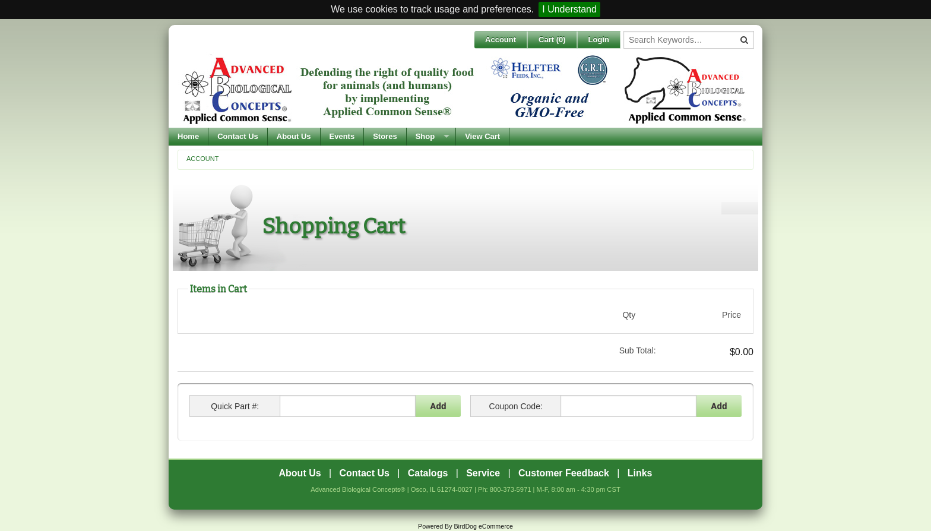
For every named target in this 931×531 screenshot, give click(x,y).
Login (598, 39)
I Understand (569, 9)
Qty (628, 315)
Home (188, 136)
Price (731, 315)
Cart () (552, 39)
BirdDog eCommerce (483, 526)
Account (500, 39)
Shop (425, 136)
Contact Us (237, 136)
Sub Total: (637, 350)
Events (342, 136)
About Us (294, 136)
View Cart (482, 136)
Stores (385, 136)
